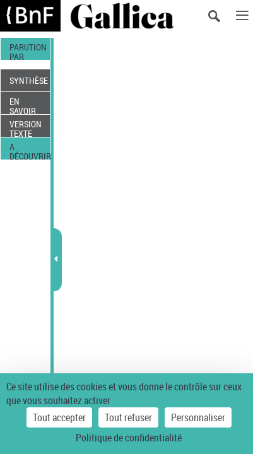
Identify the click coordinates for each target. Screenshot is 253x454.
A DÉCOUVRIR (29, 150)
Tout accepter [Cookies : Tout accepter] (59, 417)
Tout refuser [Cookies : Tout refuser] (128, 417)
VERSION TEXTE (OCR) (25, 127)
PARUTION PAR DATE (28, 50)
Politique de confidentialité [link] (129, 438)
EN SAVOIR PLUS (22, 104)
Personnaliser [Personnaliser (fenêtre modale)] (198, 417)
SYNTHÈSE (28, 80)
